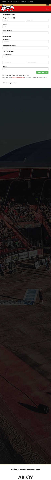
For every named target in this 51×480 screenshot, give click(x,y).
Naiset (10, 1)
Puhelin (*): (6, 24)
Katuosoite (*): (7, 54)
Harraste (30, 1)
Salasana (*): (6, 39)
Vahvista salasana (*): (9, 45)
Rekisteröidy (42, 72)
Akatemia (16, 1)
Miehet (4, 1)
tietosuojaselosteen (18, 77)
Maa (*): (5, 66)
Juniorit (23, 1)
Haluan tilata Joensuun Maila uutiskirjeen (16, 75)
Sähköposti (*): (7, 30)
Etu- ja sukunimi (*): (9, 18)
